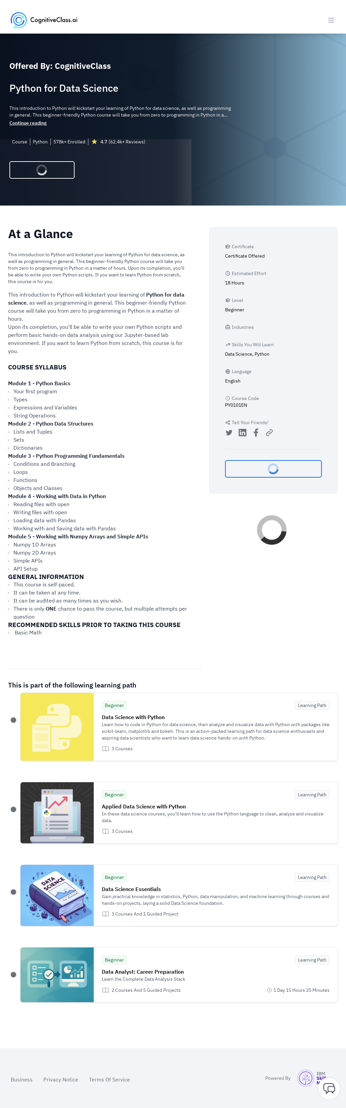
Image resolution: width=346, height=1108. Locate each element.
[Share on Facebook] (256, 433)
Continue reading (28, 123)
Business (22, 1079)
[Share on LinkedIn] (243, 433)
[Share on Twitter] (229, 433)
